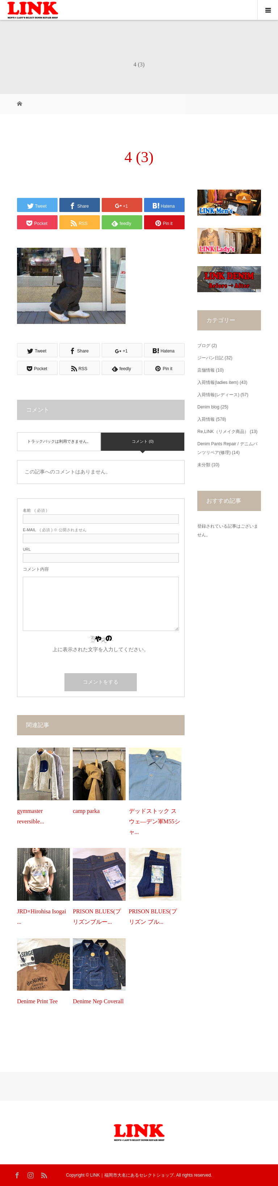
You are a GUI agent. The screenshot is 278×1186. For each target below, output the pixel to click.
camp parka (86, 811)
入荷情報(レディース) (218, 394)
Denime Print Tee (37, 1001)
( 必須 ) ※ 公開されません (55, 530)
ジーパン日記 (210, 357)
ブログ (203, 345)
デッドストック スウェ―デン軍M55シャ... (154, 821)
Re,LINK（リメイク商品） (222, 431)
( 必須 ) (35, 510)
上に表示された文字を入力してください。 (100, 649)
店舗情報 (206, 370)
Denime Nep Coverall (98, 1001)
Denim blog (208, 407)
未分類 (203, 464)
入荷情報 (206, 419)
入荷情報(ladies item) (217, 382)
